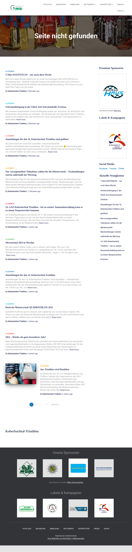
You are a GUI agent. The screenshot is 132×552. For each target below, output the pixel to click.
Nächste (54, 403)
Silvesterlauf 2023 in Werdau (19, 242)
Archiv (121, 11)
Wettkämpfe (90, 4)
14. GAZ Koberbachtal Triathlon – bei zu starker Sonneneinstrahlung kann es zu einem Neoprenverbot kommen (113, 248)
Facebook (103, 168)
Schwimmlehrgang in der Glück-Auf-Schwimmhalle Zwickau (35, 107)
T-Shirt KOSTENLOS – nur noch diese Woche (28, 74)
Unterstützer (106, 4)
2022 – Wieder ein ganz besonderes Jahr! (25, 336)
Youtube (114, 168)
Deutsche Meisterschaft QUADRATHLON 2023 (28, 306)
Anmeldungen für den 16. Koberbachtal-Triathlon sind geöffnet (36, 139)
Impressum (59, 534)
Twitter (122, 168)
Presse (121, 4)
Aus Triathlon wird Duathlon (54, 368)
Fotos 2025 (47, 4)
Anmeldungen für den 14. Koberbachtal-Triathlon (29, 274)
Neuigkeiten (61, 4)
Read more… (22, 119)
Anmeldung (75, 4)
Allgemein (9, 71)
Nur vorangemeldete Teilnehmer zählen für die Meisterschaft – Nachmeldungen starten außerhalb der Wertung (112, 226)
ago (33, 91)
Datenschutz (72, 534)
